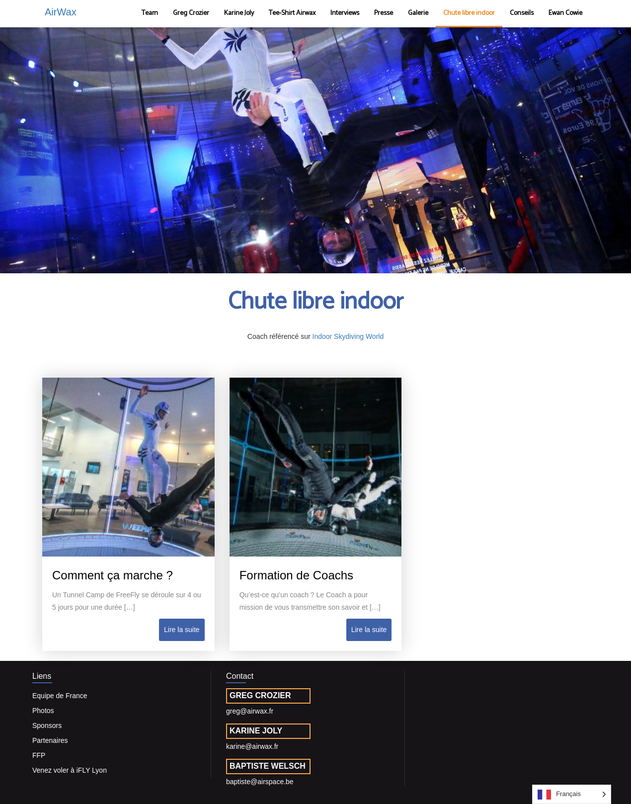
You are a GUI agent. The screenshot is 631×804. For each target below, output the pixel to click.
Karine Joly (239, 13)
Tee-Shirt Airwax (292, 13)
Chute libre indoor (469, 13)
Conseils (522, 13)
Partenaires (50, 740)
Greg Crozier (191, 13)
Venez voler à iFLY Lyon (69, 770)
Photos (43, 711)
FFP (38, 755)
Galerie (418, 13)
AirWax (61, 11)
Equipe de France (59, 696)
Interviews (344, 13)
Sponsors (47, 725)
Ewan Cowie (565, 13)
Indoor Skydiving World (348, 336)
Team (150, 13)
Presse (383, 13)
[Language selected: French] (571, 794)
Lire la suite (182, 630)
